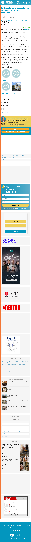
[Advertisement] (15, 145)
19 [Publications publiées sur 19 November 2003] (11, 431)
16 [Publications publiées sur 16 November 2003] (26, 429)
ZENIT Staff (16, 20)
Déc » (6, 436)
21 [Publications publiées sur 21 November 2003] (19, 431)
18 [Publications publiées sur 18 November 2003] (8, 431)
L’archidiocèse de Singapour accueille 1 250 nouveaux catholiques (14, 367)
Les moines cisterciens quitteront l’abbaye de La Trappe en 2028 (17, 401)
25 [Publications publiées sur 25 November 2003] (8, 433)
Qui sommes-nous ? (5, 525)
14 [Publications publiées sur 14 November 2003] (19, 429)
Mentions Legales (26, 525)
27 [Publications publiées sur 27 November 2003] (15, 433)
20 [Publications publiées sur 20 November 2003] (15, 431)
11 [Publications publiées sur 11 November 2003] (8, 429)
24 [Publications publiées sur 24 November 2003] (4, 433)
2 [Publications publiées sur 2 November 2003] (26, 424)
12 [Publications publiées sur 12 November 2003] (11, 429)
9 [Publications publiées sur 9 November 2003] (26, 426)
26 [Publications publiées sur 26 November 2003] (11, 433)
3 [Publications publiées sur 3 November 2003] (4, 426)
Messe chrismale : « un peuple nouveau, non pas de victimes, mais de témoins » (10, 455)
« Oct (3, 436)
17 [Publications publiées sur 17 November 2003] (4, 431)
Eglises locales (23, 20)
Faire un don (15, 129)
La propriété (12, 525)
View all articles (5, 112)
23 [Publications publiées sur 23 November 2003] (26, 431)
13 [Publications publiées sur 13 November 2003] (15, 429)
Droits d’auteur (12, 527)
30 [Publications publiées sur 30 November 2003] (26, 433)
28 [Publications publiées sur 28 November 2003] (19, 433)
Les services (18, 525)
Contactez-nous (19, 527)
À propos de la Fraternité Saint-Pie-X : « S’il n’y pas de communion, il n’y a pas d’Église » (17, 395)
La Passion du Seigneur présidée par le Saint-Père (11, 371)
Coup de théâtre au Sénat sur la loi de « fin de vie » (16, 406)
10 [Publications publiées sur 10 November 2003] (4, 429)
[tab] (10, 498)
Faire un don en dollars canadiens (15, 131)
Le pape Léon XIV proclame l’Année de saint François (17, 381)
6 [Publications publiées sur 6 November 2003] (15, 426)
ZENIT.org (26, 29)
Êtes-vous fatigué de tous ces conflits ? (9, 373)
